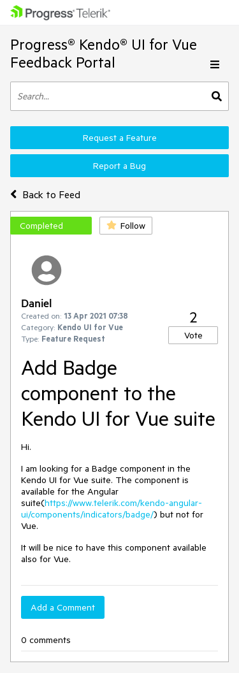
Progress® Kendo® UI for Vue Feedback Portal (103, 53)
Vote (193, 335)
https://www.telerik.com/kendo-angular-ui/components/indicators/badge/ (111, 508)
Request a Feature (120, 137)
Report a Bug (119, 165)
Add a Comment (63, 607)
